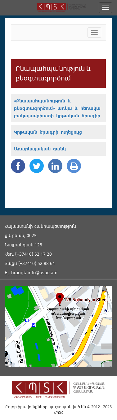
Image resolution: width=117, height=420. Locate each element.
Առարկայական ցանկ (40, 149)
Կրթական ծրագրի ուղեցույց (48, 132)
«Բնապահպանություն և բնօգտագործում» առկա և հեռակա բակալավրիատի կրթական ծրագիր (57, 108)
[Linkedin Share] (55, 166)
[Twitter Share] (36, 166)
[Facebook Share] (18, 166)
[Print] (74, 166)
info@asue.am (42, 272)
